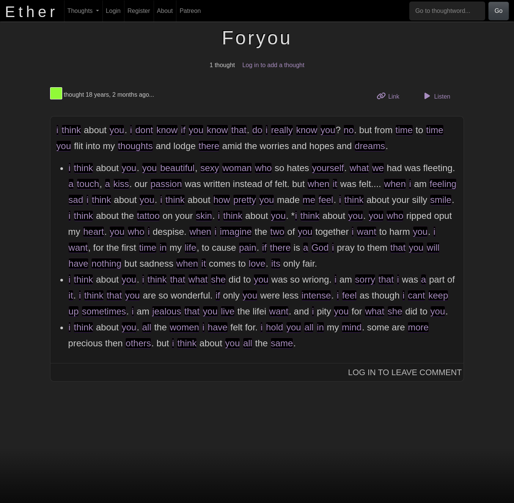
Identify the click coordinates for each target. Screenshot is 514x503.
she (218, 279)
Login (113, 11)
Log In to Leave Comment (405, 372)
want (366, 231)
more (418, 327)
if (183, 130)
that (239, 130)
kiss (121, 184)
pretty (244, 200)
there (209, 146)
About (165, 11)
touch (88, 184)
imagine (236, 231)
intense (316, 295)
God (320, 247)
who (263, 168)
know (167, 130)
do (257, 130)
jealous (166, 311)
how (221, 200)
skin (204, 216)
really (281, 130)
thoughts (135, 146)
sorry (365, 279)
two (277, 231)
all (146, 327)
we (378, 168)
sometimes (104, 311)
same (282, 343)
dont (144, 130)
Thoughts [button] (81, 11)
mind (352, 327)
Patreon (190, 11)
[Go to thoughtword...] (447, 11)
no (349, 130)
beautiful (177, 168)
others (138, 343)
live (227, 311)
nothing (106, 263)
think (71, 130)
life (190, 247)
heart (93, 231)
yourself (328, 168)
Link (391, 96)
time (404, 130)
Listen (435, 96)
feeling (442, 184)
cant (416, 295)
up (74, 311)
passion (166, 184)
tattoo (148, 216)
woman (236, 168)
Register (138, 11)
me (309, 200)
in (163, 247)
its (275, 263)
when (318, 184)
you (117, 130)
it (335, 184)
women (184, 327)
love (257, 263)
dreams (370, 146)
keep (438, 295)
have (78, 263)
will (433, 247)
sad (76, 200)
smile (440, 200)
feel (326, 200)
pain (247, 247)
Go (499, 11)
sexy (209, 168)
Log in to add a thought (273, 65)
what (359, 168)
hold (274, 327)
